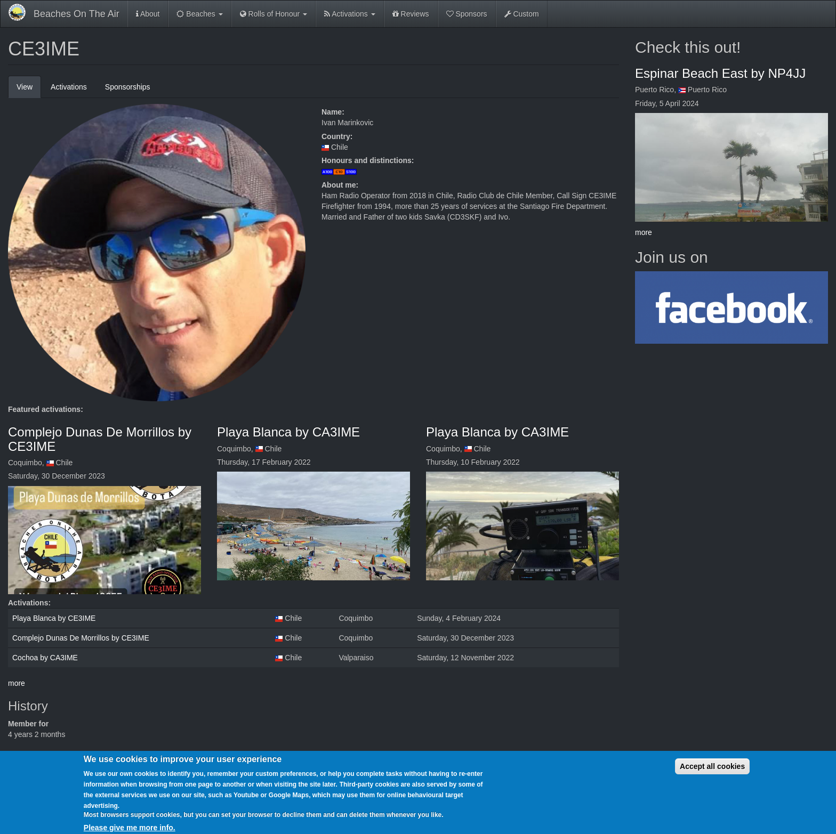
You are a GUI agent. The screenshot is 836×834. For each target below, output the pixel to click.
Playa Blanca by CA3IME (288, 432)
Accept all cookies (712, 774)
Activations (349, 14)
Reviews (410, 14)
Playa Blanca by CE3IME (53, 618)
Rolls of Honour (273, 14)
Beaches (199, 14)
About (148, 14)
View (29, 90)
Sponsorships (127, 87)
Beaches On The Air (76, 14)
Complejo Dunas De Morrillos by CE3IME (99, 439)
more (16, 683)
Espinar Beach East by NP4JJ (720, 73)
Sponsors (466, 14)
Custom (521, 14)
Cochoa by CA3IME (45, 657)
